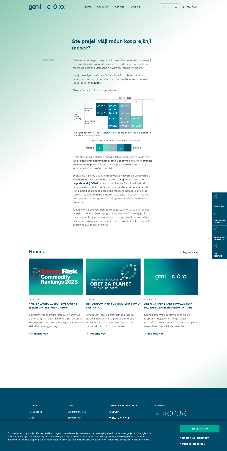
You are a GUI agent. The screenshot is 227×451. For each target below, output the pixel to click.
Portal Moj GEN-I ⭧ (119, 418)
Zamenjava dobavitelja (122, 405)
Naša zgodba (35, 412)
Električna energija (77, 412)
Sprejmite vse (200, 428)
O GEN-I (33, 405)
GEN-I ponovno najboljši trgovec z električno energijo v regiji (53, 306)
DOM (70, 405)
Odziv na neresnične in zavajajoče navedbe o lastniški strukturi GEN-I (168, 306)
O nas (31, 417)
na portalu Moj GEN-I (85, 183)
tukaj (97, 82)
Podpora (113, 412)
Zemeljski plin (74, 417)
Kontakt (160, 405)
